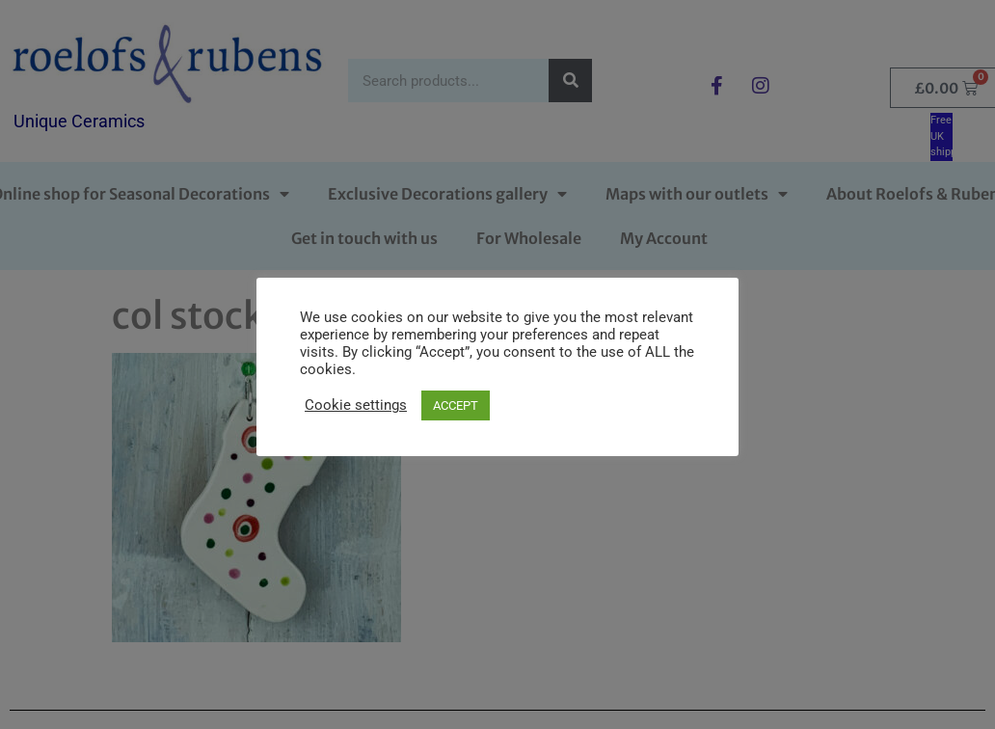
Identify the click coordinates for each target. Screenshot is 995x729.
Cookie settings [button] (356, 405)
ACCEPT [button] (455, 405)
